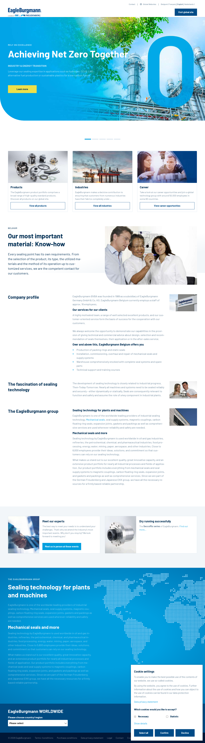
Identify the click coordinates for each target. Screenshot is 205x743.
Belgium (164, 4)
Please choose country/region (25, 717)
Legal (109, 737)
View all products (38, 205)
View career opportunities (167, 205)
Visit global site (186, 12)
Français (172, 4)
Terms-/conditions (44, 737)
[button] (88, 139)
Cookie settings (135, 737)
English (180, 4)
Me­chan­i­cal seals (95, 419)
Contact (132, 4)
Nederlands (189, 4)
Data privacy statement (92, 737)
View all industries (102, 205)
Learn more (22, 89)
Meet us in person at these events (62, 546)
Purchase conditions (67, 737)
